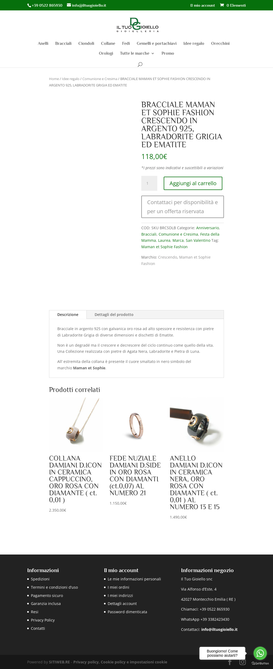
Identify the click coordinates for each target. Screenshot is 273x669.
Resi (34, 611)
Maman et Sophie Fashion (164, 246)
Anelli (43, 44)
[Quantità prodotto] (149, 183)
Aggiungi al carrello (193, 183)
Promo (168, 54)
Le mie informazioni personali (134, 578)
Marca (178, 240)
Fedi (126, 44)
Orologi (106, 54)
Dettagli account (122, 603)
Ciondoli (86, 44)
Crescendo (167, 257)
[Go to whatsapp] (260, 653)
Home (54, 78)
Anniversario (207, 227)
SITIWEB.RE (59, 661)
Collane (108, 44)
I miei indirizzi (120, 595)
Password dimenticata (127, 611)
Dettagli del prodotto (114, 314)
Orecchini (220, 44)
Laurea (164, 240)
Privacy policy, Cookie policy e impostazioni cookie (120, 661)
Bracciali (63, 44)
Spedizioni (40, 578)
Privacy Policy (43, 620)
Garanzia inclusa (46, 603)
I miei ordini (118, 587)
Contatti (38, 628)
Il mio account (202, 5)
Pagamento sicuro (47, 595)
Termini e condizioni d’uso (54, 587)
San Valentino (198, 240)
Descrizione (67, 314)
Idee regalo (193, 44)
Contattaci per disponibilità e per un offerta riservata (182, 207)
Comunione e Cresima (99, 78)
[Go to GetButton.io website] (260, 663)
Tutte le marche (134, 54)
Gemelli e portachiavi (156, 44)
